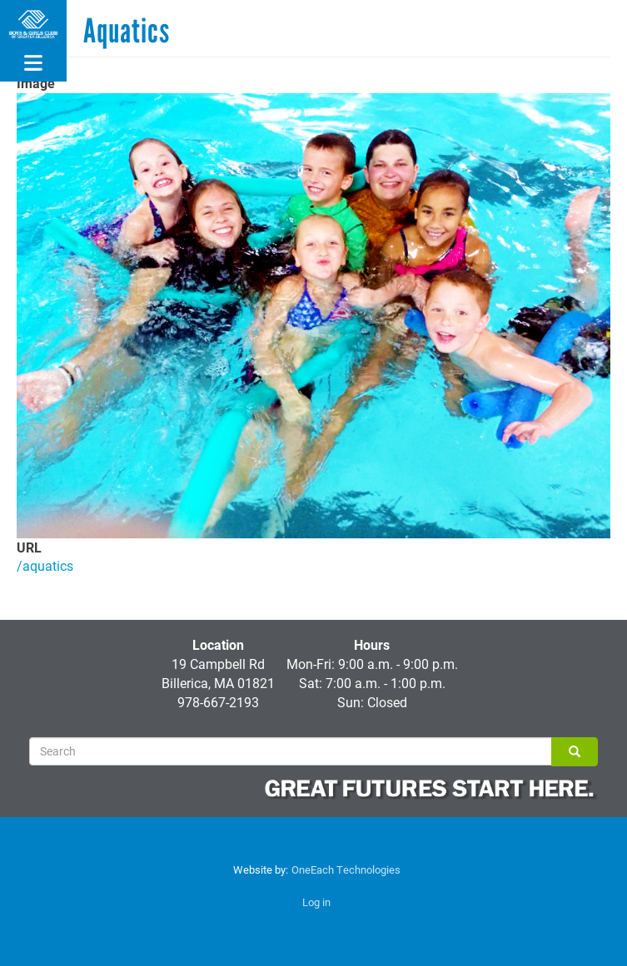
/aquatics (45, 565)
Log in (316, 901)
